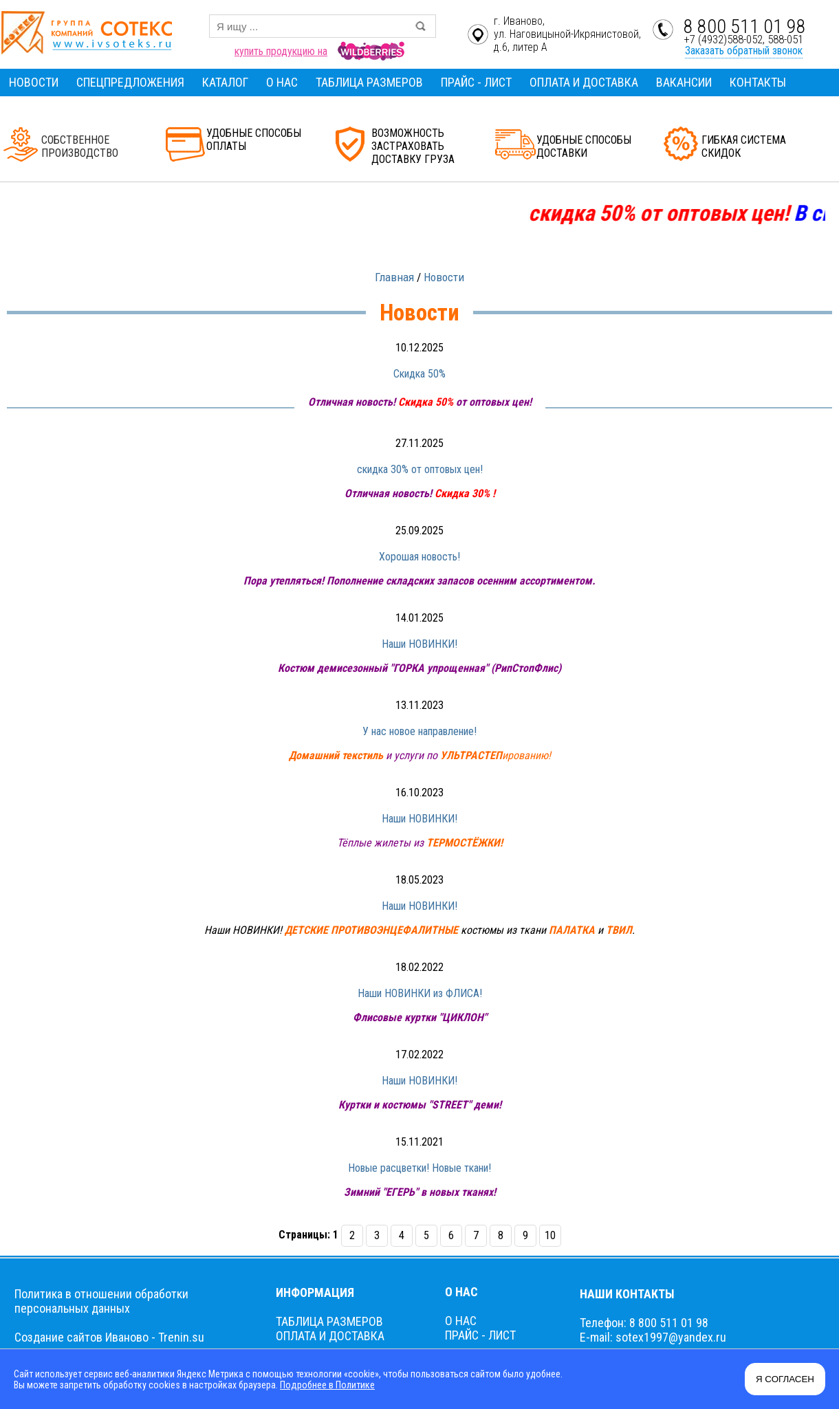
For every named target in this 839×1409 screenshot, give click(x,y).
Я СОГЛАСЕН (785, 1379)
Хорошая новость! (419, 556)
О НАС (282, 82)
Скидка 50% (419, 373)
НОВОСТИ (33, 82)
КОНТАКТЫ (758, 82)
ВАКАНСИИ (684, 82)
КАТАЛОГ (225, 82)
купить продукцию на (281, 51)
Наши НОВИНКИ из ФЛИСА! (420, 993)
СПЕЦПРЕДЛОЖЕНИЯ (130, 82)
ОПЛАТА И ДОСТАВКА (584, 82)
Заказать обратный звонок (744, 50)
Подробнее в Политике (327, 1384)
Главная (394, 277)
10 (550, 1235)
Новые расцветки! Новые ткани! (419, 1168)
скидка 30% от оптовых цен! (420, 469)
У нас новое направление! (419, 731)
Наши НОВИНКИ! (419, 644)
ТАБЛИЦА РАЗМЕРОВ (369, 82)
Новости (444, 277)
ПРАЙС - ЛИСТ (476, 82)
